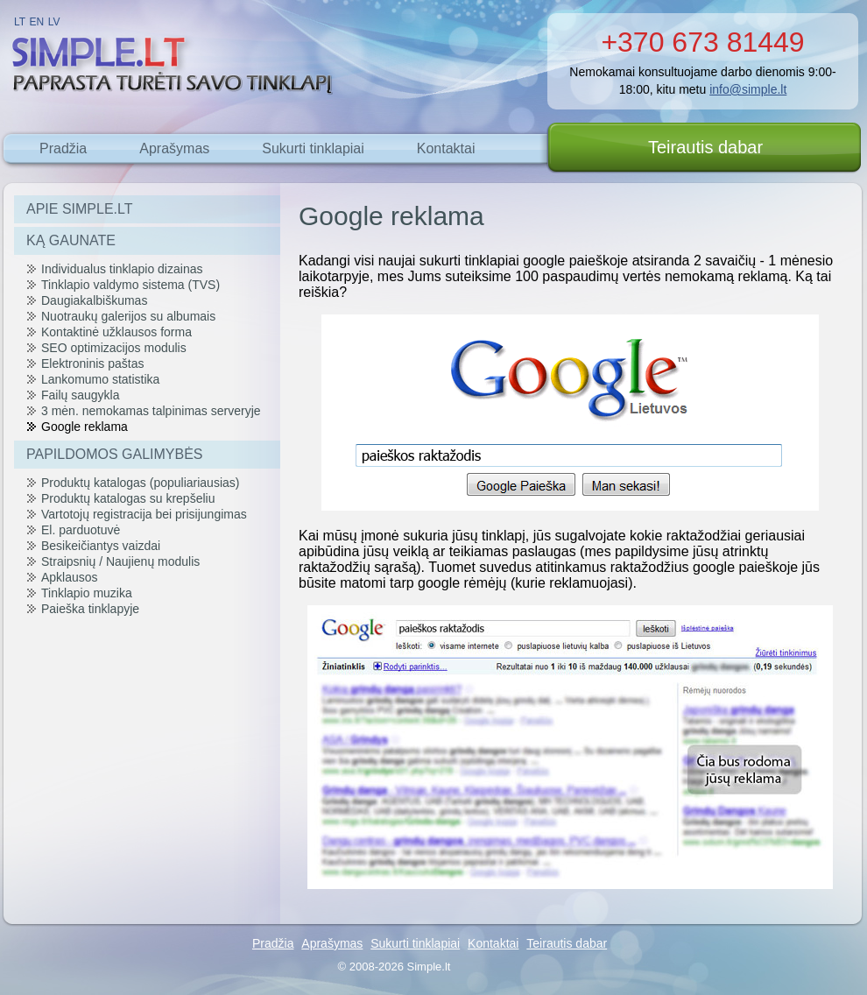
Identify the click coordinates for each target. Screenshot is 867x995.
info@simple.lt (747, 89)
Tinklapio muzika (86, 593)
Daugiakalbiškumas (94, 300)
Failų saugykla (80, 395)
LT (19, 22)
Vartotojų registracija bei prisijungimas (144, 514)
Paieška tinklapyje (90, 609)
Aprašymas (174, 148)
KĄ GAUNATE (71, 240)
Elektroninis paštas (92, 363)
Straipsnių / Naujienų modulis (120, 561)
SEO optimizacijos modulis (114, 348)
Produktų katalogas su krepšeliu (128, 498)
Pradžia (63, 148)
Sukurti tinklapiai (313, 148)
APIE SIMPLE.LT (79, 208)
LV (54, 22)
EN (37, 22)
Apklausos (69, 577)
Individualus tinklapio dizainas (121, 269)
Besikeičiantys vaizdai (100, 546)
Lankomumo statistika (100, 379)
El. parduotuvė (80, 530)
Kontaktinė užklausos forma (116, 332)
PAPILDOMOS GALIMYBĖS (114, 454)
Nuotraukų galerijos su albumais (128, 316)
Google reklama (84, 427)
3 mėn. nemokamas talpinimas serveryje (151, 411)
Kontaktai (446, 148)
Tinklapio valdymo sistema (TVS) (130, 285)
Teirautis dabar (705, 147)
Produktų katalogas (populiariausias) (140, 483)
